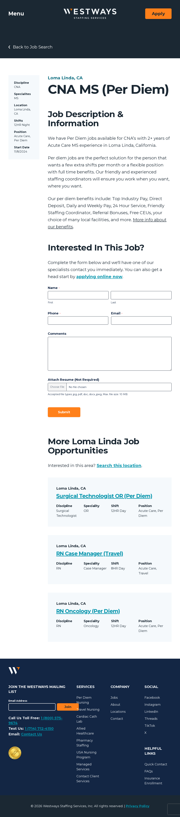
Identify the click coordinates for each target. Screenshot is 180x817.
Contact (117, 719)
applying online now (99, 276)
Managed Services (84, 766)
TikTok (149, 726)
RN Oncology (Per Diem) (88, 611)
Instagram (152, 705)
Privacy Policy (137, 806)
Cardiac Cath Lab (86, 719)
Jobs (114, 698)
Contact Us (31, 734)
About (115, 705)
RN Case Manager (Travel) (89, 553)
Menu (16, 13)
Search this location (119, 465)
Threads (151, 719)
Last (113, 302)
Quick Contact (155, 764)
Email (116, 313)
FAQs (148, 771)
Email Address (17, 700)
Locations (118, 712)
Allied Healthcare (85, 731)
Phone (54, 313)
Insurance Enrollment (153, 780)
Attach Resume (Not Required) (73, 380)
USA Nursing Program (86, 754)
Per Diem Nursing (84, 700)
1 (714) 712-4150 (39, 728)
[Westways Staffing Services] (90, 14)
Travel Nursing (87, 709)
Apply (158, 13)
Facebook (152, 698)
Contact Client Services (87, 778)
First (50, 302)
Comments (57, 334)
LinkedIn (151, 712)
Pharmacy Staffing (84, 743)
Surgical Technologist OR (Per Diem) (104, 496)
